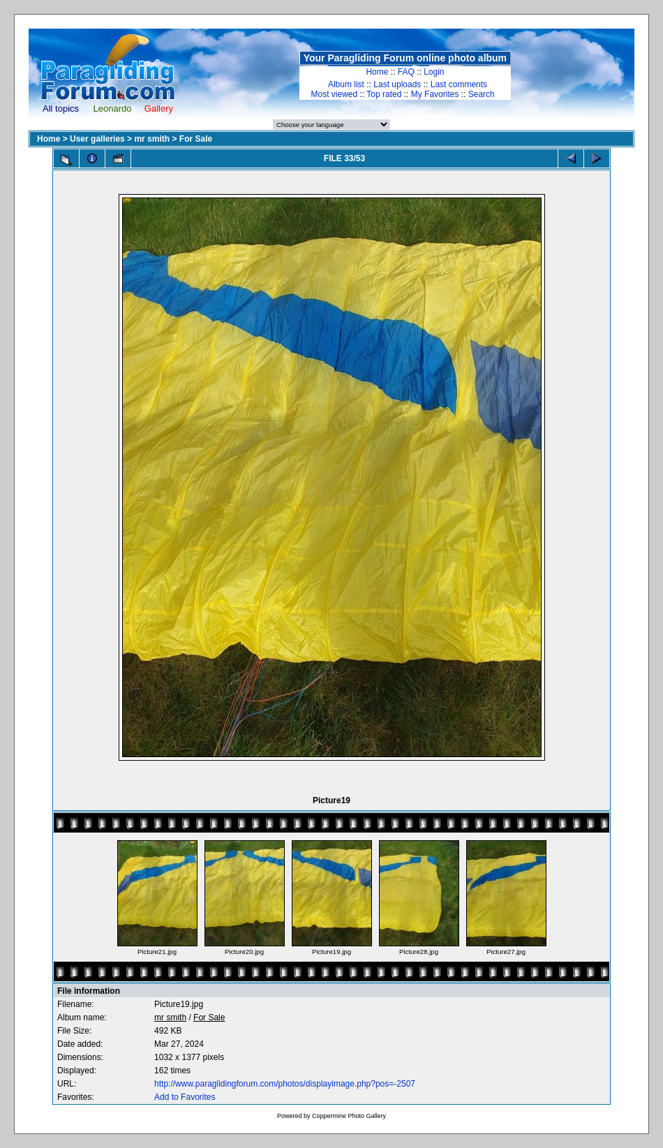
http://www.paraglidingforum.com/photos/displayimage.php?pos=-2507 (284, 1084)
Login (434, 72)
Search (481, 94)
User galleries (97, 139)
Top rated (383, 94)
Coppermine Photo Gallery (349, 1115)
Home (377, 72)
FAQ (406, 72)
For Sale (195, 139)
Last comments (459, 84)
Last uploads (397, 84)
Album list (346, 84)
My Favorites (435, 94)
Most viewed (334, 94)
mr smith (152, 139)
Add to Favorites (184, 1097)
